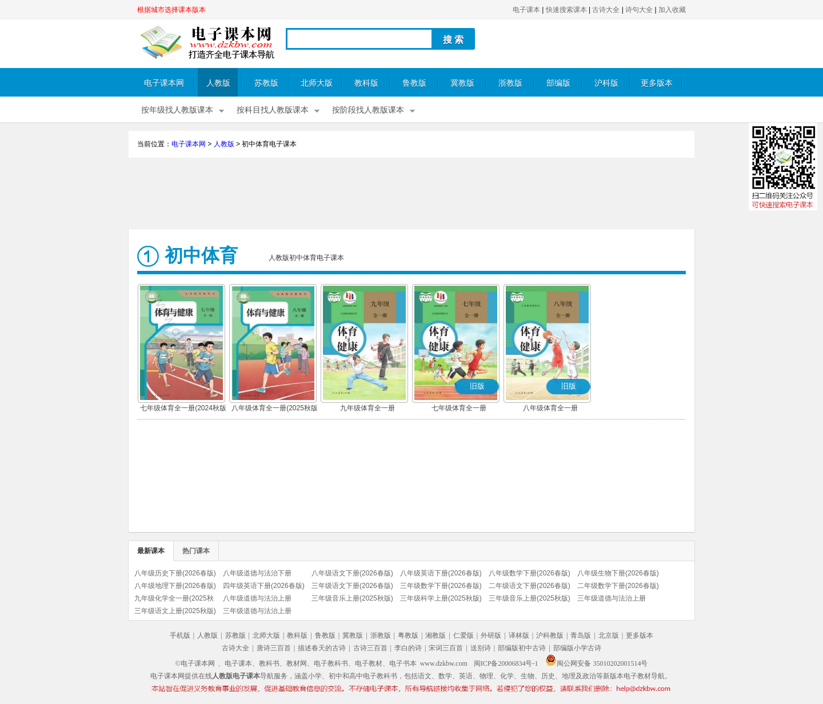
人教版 (218, 83)
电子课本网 (164, 83)
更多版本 (657, 83)
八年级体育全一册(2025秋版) (275, 408)
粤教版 (408, 635)
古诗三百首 (370, 648)
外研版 (491, 635)
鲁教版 (414, 83)
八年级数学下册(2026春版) (529, 573)
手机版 (180, 635)
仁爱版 (463, 635)
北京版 (608, 635)
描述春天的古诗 (322, 648)
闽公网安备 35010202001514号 (596, 663)
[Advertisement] (411, 195)
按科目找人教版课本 (273, 110)
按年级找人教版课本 (177, 110)
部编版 (558, 83)
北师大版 (317, 83)
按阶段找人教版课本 (368, 110)
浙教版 (510, 83)
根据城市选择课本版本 (171, 10)
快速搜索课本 (566, 10)
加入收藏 (672, 10)
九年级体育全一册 (367, 408)
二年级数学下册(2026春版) (618, 586)
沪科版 (606, 83)
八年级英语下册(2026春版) (441, 573)
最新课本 (151, 551)
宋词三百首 (446, 648)
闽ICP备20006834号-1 (506, 663)
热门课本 (196, 551)
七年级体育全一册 (459, 408)
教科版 (366, 83)
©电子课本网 (195, 663)
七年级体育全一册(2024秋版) (184, 408)
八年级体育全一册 (550, 408)
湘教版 (435, 635)
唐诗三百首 (274, 648)
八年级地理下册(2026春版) (175, 586)
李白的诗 (408, 648)
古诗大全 (606, 10)
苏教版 (266, 83)
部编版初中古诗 (522, 648)
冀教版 (462, 83)
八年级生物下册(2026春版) (618, 573)
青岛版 (580, 635)
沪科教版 (550, 635)
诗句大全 (639, 10)
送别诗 (480, 648)
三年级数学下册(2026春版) (441, 586)
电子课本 (526, 10)
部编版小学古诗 (577, 648)
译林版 (519, 635)
